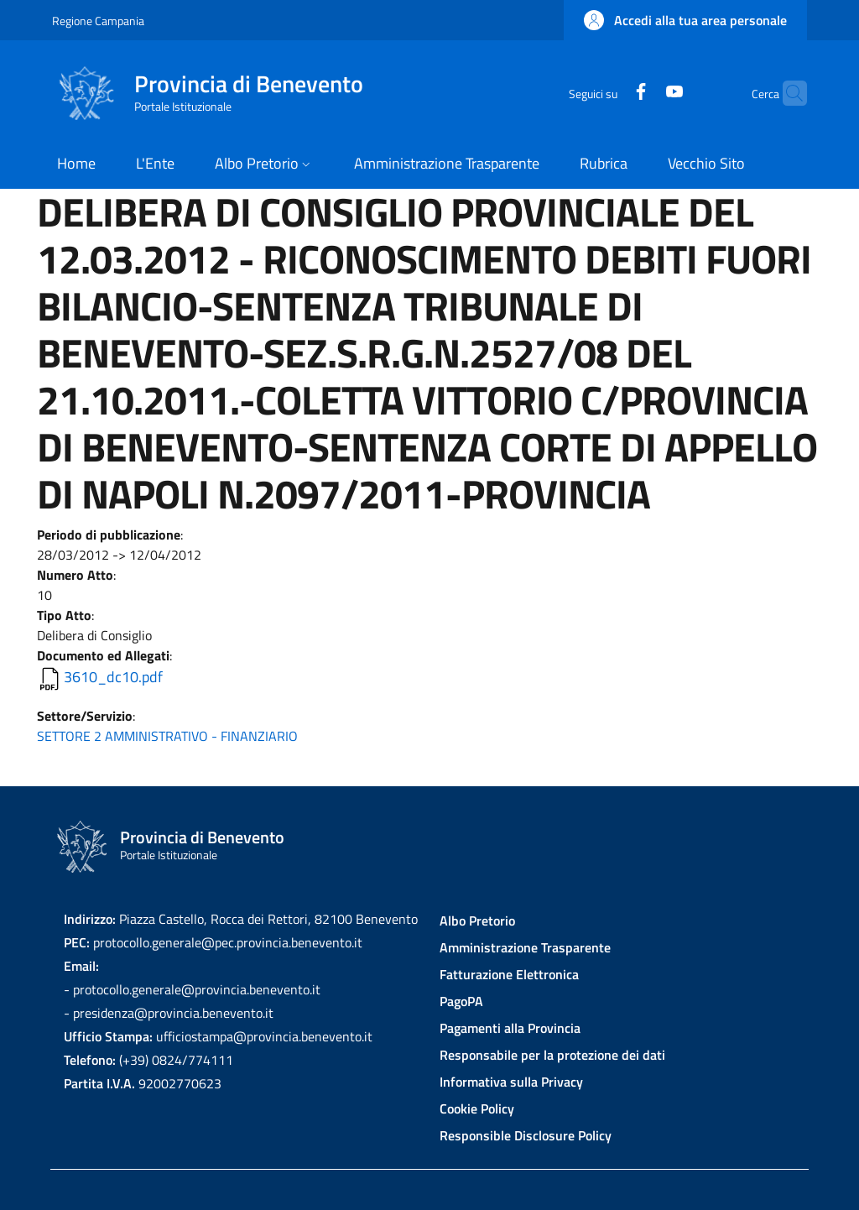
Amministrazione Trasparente (525, 947)
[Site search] (787, 93)
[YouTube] (642, 92)
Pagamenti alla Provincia (510, 1028)
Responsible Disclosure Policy (526, 1135)
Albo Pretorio (477, 920)
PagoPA (461, 1001)
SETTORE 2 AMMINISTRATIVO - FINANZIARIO (167, 736)
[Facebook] (608, 92)
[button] (685, 20)
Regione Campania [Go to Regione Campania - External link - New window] (98, 20)
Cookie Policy (477, 1108)
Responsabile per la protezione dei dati (552, 1055)
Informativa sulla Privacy (511, 1082)
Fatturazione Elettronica (509, 974)
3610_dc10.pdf (113, 676)
